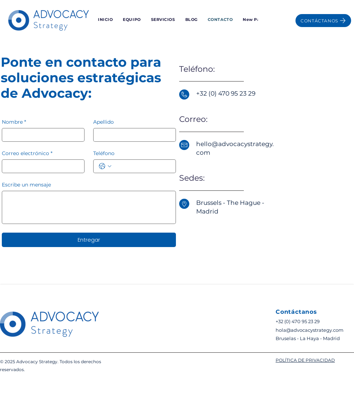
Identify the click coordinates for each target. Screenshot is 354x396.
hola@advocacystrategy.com (310, 330)
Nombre (14, 122)
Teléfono (104, 153)
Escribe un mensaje (26, 185)
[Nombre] (41, 134)
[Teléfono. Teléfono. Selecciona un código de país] (105, 166)
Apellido (103, 122)
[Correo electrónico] (41, 166)
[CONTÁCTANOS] (323, 20)
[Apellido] (132, 134)
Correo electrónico (27, 153)
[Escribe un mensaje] (89, 207)
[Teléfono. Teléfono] (141, 166)
